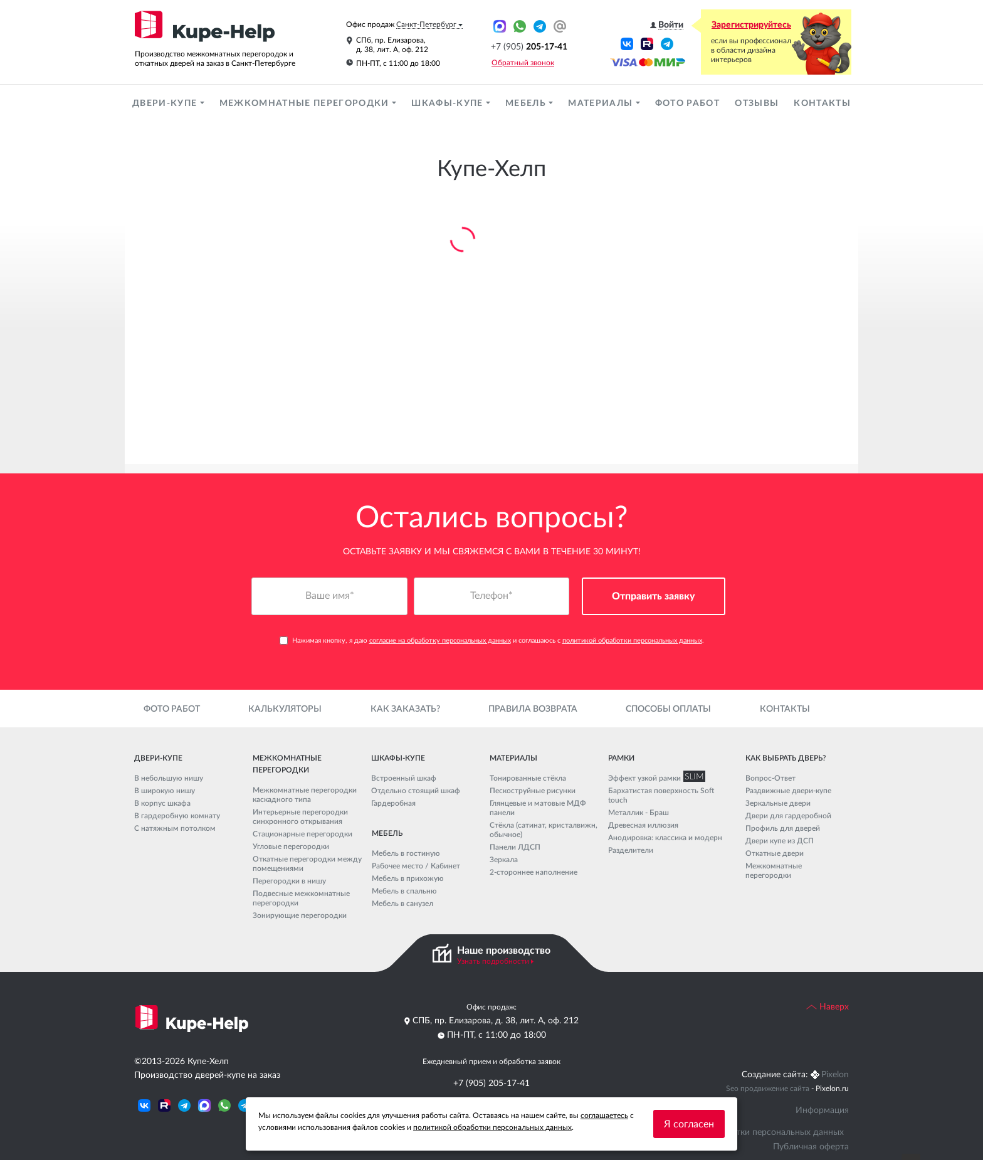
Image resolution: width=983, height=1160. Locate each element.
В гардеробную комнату (177, 816)
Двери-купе (166, 103)
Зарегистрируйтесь (751, 25)
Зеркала (504, 859)
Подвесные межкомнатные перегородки (301, 898)
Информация (822, 1110)
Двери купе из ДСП (779, 841)
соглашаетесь (604, 1115)
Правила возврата (532, 709)
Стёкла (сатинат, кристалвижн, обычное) (543, 829)
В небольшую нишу (168, 778)
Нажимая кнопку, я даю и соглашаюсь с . (492, 640)
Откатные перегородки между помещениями (307, 863)
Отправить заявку (653, 596)
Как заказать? (405, 709)
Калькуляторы (285, 709)
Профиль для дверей (782, 828)
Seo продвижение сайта (767, 1088)
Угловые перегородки (291, 846)
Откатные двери (774, 853)
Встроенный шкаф (403, 778)
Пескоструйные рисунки (533, 790)
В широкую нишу (164, 790)
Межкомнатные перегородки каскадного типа (305, 794)
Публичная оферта (811, 1146)
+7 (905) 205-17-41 (491, 1083)
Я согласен (689, 1124)
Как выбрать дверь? (785, 758)
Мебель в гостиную (406, 853)
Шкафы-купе (448, 103)
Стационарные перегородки (302, 834)
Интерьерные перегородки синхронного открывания (300, 816)
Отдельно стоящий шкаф (415, 790)
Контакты (822, 103)
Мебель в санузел (402, 903)
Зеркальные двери (778, 803)
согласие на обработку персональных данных (440, 640)
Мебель (527, 103)
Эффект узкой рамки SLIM (654, 778)
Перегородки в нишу (289, 881)
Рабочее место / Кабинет (416, 866)
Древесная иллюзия (643, 825)
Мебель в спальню (404, 891)
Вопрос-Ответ (770, 778)
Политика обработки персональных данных (754, 1132)
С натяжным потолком (175, 828)
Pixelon (835, 1074)
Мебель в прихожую (408, 878)
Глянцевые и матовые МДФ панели (538, 807)
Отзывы (757, 103)
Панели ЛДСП (515, 847)
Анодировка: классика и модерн (665, 837)
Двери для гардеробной (788, 816)
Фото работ (687, 103)
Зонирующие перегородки (300, 915)
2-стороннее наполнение (533, 872)
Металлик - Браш (638, 812)
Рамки (621, 758)
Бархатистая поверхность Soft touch (661, 795)
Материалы (601, 103)
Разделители (630, 850)
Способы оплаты (668, 709)
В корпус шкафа (162, 803)
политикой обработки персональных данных (632, 640)
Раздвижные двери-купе (788, 790)
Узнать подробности (493, 961)
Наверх (827, 1007)
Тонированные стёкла (528, 778)
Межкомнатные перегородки (305, 103)
